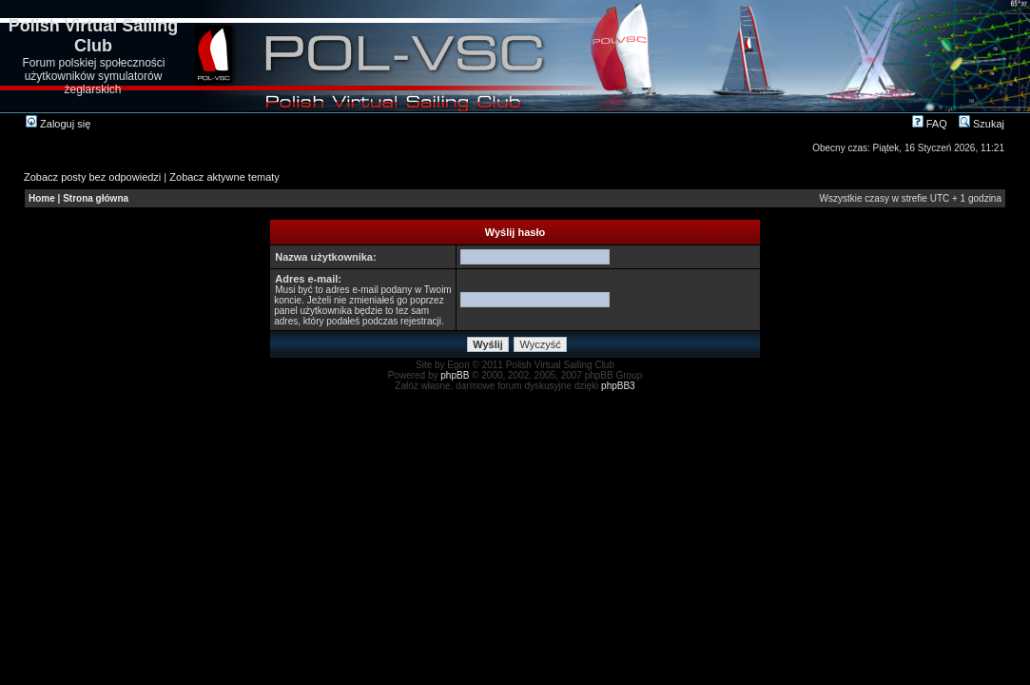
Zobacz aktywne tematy (224, 177)
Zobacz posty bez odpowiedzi (92, 177)
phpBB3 (618, 386)
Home (42, 198)
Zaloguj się (58, 123)
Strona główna (95, 198)
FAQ (929, 123)
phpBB (454, 375)
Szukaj (981, 123)
